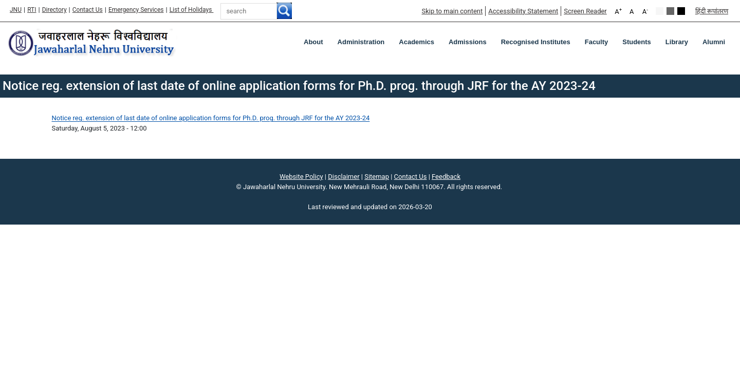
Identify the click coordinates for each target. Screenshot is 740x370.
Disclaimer (343, 176)
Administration (361, 42)
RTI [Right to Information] (31, 9)
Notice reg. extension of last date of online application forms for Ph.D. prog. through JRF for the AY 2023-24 (211, 118)
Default (659, 11)
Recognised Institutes (535, 42)
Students (636, 42)
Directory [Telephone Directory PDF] (54, 9)
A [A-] (645, 11)
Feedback (446, 176)
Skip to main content (452, 11)
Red (681, 11)
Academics (416, 42)
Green (670, 11)
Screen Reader (585, 11)
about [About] (313, 42)
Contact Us (87, 9)
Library (676, 42)
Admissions (468, 42)
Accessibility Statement (523, 11)
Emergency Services (136, 9)
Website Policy (301, 176)
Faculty (596, 42)
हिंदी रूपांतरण (711, 11)
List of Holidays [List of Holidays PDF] (192, 9)
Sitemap (376, 176)
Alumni (713, 42)
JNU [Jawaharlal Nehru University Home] (16, 9)
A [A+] (618, 11)
